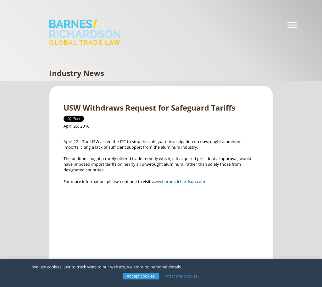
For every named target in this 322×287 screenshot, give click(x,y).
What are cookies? (182, 276)
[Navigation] (292, 25)
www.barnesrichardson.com (178, 181)
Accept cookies (141, 276)
